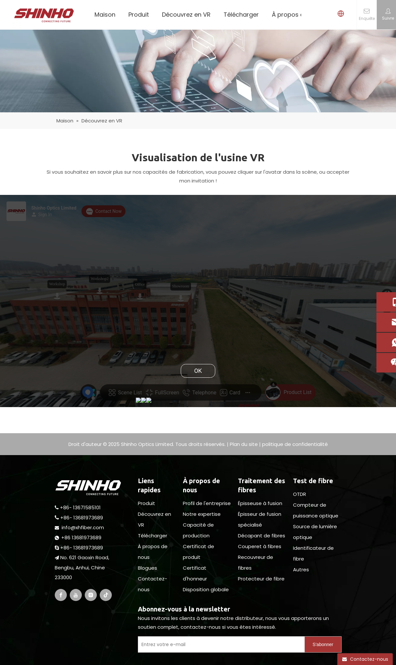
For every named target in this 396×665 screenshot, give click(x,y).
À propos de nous (298, 14)
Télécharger (241, 14)
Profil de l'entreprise (207, 503)
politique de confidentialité (295, 444)
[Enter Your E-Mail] (220, 644)
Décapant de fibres (261, 535)
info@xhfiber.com (83, 527)
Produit (138, 14)
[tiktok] (106, 595)
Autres (301, 569)
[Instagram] (91, 595)
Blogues (147, 567)
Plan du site (244, 444)
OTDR (299, 494)
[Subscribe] (322, 644)
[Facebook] (61, 595)
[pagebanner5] (198, 71)
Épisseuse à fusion (260, 503)
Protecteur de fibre (261, 578)
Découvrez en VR (186, 14)
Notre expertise (202, 514)
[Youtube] (76, 595)
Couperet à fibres (259, 546)
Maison (105, 14)
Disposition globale (206, 589)
